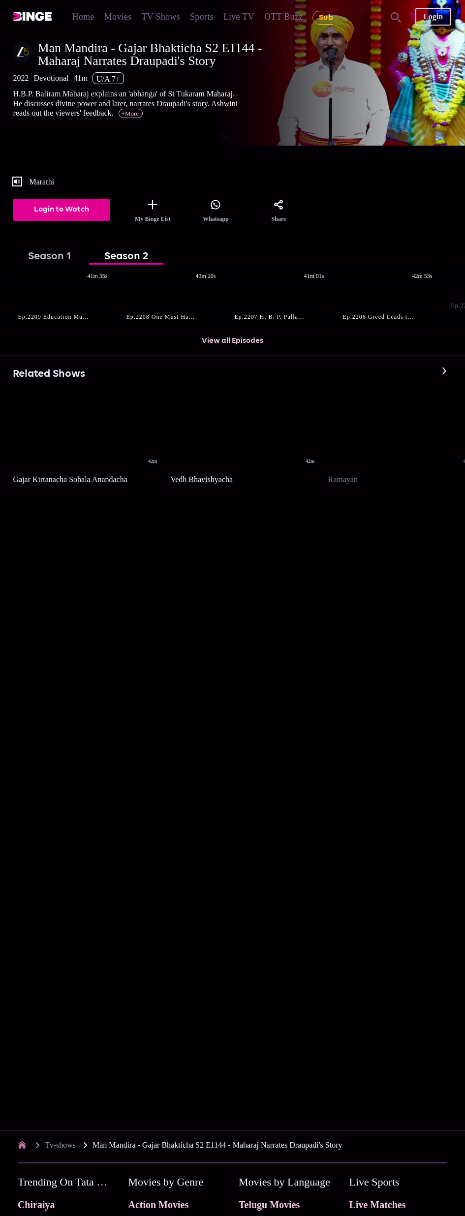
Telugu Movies (269, 1204)
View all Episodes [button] (232, 341)
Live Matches (377, 1204)
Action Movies (158, 1204)
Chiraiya (36, 1204)
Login (433, 16)
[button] (67, 299)
